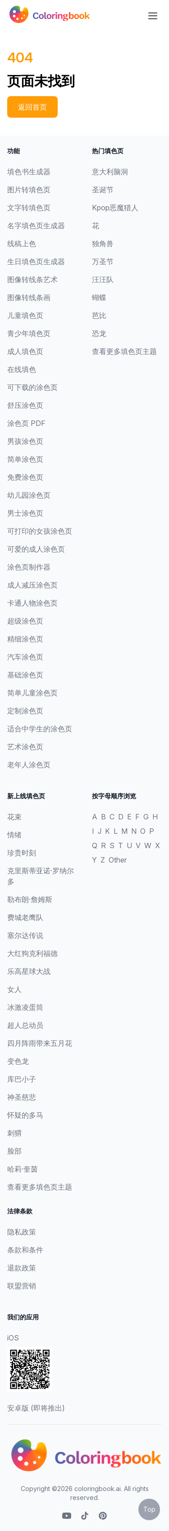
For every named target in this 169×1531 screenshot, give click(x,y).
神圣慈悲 (21, 1097)
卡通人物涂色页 (32, 602)
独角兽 (103, 243)
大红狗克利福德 (32, 953)
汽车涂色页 (25, 656)
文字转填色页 (28, 207)
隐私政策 (21, 1231)
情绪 (14, 834)
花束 (14, 816)
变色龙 (18, 1061)
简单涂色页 (25, 459)
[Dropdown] (153, 16)
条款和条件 (25, 1249)
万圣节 (103, 261)
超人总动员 (25, 1025)
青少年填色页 (28, 333)
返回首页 (32, 106)
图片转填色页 (28, 189)
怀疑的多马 (25, 1115)
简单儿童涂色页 (32, 692)
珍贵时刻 (21, 852)
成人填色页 (25, 351)
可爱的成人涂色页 (36, 548)
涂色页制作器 (28, 566)
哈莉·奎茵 (22, 1168)
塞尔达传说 (25, 935)
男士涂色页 (25, 513)
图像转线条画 (28, 297)
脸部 (14, 1150)
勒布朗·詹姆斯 (29, 899)
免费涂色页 (25, 477)
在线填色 (21, 369)
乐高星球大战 (28, 971)
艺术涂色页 (25, 746)
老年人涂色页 (28, 764)
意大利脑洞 (110, 171)
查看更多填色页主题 (124, 351)
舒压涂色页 (25, 405)
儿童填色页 (25, 315)
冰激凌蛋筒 (25, 1007)
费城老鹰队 (25, 917)
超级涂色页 (25, 620)
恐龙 (99, 333)
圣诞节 (103, 189)
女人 (14, 989)
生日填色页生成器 (36, 261)
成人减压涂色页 (32, 584)
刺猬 (14, 1132)
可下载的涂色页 (32, 387)
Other (118, 859)
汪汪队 (103, 279)
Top (149, 1509)
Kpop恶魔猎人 (115, 207)
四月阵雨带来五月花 (39, 1043)
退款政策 (21, 1267)
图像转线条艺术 (32, 279)
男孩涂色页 (25, 441)
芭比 (99, 315)
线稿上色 (21, 243)
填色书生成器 (28, 171)
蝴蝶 (99, 297)
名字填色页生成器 (36, 225)
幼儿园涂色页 (28, 495)
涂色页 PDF (26, 423)
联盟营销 (21, 1285)
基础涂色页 (25, 674)
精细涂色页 (25, 638)
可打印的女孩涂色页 (39, 531)
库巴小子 (21, 1079)
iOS (13, 1337)
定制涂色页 (25, 710)
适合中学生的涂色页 (39, 728)
